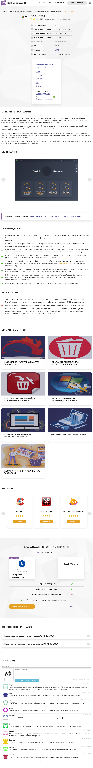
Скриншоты (41, 68)
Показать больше (46, 762)
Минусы (39, 75)
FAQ (37, 82)
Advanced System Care (38, 216)
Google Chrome (64, 263)
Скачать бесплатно (20, 606)
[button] (3, 180)
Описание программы (45, 64)
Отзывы (39, 86)
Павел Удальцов (43, 93)
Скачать (39, 79)
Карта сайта (60, 3)
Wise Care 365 (55, 216)
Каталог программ (46, 3)
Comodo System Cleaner (72, 216)
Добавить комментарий (27, 680)
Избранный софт (76, 3)
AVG (57, 50)
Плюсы (39, 71)
